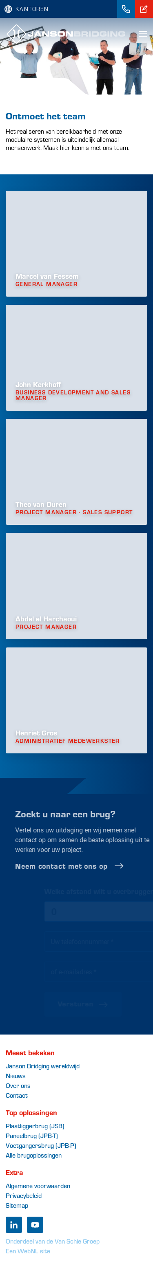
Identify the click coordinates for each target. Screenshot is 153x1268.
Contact (17, 1095)
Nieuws (16, 1075)
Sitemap (17, 1205)
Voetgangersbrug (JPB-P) (41, 1145)
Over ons (18, 1085)
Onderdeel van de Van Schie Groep (53, 1241)
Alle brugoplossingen (34, 1155)
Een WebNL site (28, 1250)
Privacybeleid (24, 1195)
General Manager (47, 284)
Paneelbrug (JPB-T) (32, 1135)
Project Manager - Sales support (74, 512)
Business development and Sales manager (73, 395)
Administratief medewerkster (68, 741)
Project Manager (46, 627)
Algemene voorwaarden (38, 1185)
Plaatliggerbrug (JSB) (35, 1125)
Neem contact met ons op (82, 866)
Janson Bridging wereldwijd (43, 1065)
